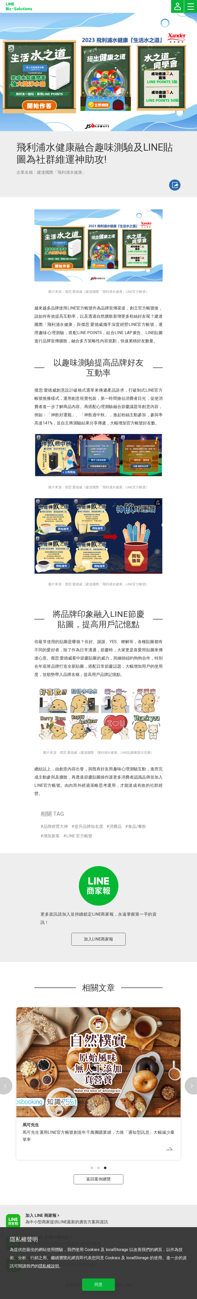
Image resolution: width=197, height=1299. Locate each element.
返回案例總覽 (98, 1179)
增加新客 (51, 835)
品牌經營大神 (55, 826)
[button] (92, 1168)
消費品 (115, 826)
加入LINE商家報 (98, 939)
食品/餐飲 (137, 826)
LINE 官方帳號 (79, 835)
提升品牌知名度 (88, 826)
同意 (98, 1284)
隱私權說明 (48, 1266)
